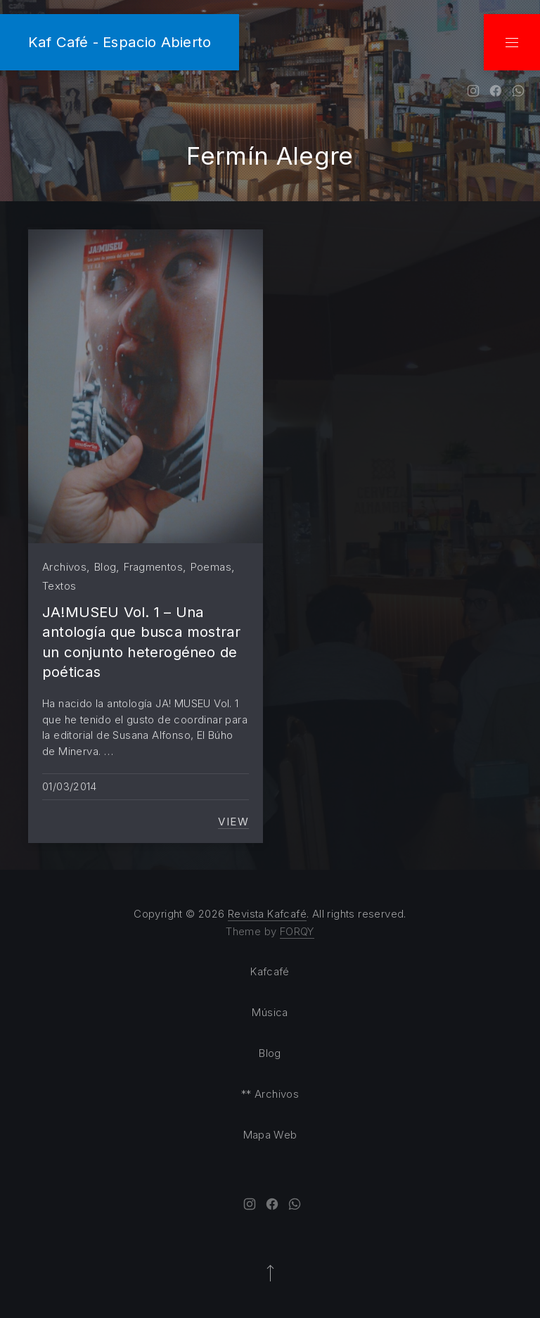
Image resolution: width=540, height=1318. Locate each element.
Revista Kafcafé (267, 913)
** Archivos (270, 1094)
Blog (105, 567)
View (233, 822)
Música (270, 1012)
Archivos (64, 567)
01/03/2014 (69, 786)
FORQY (297, 931)
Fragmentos (153, 567)
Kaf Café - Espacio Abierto (119, 42)
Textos (59, 586)
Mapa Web (270, 1134)
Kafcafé (270, 971)
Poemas (211, 567)
